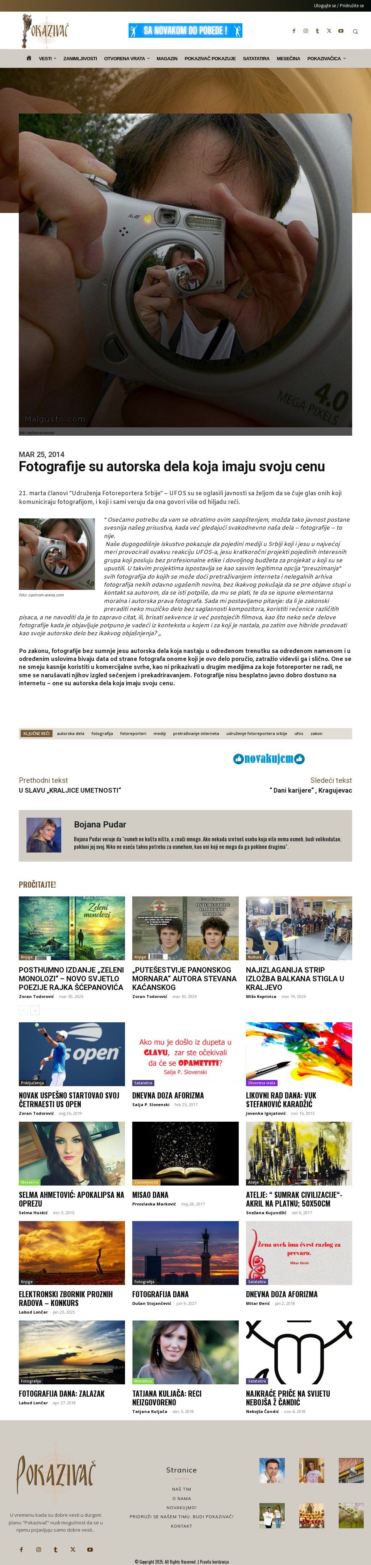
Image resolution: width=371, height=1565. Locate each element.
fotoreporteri (133, 733)
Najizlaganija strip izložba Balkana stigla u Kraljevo (295, 979)
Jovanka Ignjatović (266, 1113)
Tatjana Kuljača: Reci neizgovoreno (166, 1398)
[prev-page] (23, 1010)
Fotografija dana (160, 1294)
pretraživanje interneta (196, 733)
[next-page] (34, 1010)
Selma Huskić (33, 1212)
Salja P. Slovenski (151, 1104)
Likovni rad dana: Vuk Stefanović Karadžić (281, 1099)
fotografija (102, 733)
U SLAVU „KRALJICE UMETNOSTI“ (70, 790)
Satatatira (143, 1082)
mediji (160, 733)
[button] (355, 31)
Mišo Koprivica (261, 996)
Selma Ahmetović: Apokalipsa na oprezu (71, 1199)
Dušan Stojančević (151, 1303)
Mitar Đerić (258, 1303)
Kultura (255, 957)
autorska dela (70, 733)
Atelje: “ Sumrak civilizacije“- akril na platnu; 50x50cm (294, 1199)
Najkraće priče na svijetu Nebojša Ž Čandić (288, 1398)
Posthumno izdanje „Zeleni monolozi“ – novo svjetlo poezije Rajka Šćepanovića (71, 979)
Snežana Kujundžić (266, 1212)
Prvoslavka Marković (154, 1204)
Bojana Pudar (100, 825)
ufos (299, 733)
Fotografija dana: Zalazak (62, 1393)
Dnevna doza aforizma (168, 1095)
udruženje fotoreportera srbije (256, 733)
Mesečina (29, 1182)
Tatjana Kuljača (149, 1411)
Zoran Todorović (36, 996)
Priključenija (32, 1082)
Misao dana (150, 1194)
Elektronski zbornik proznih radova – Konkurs (66, 1298)
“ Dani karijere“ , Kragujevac (311, 790)
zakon (316, 733)
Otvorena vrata (261, 1082)
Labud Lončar (33, 1312)
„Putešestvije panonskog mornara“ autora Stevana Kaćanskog (184, 979)
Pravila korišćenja (214, 1562)
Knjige (27, 957)
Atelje (253, 1182)
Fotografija (144, 1281)
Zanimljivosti (146, 1182)
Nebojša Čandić (262, 1411)
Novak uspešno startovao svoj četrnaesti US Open (69, 1099)
